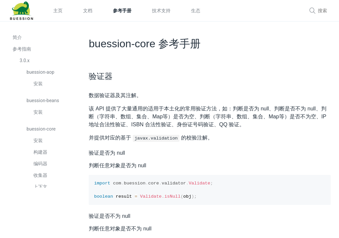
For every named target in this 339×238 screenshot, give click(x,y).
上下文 (41, 189)
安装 (38, 86)
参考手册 (122, 10)
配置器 (41, 201)
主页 (58, 10)
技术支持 (161, 10)
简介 (18, 40)
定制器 (41, 213)
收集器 (41, 178)
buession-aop (41, 75)
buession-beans (43, 103)
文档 (87, 10)
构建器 (41, 155)
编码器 (41, 166)
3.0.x (25, 63)
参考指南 (22, 52)
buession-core (41, 132)
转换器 (41, 224)
